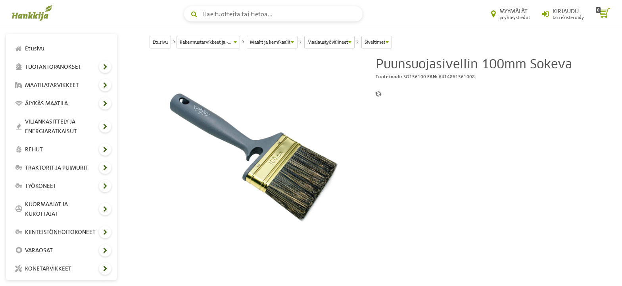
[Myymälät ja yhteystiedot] (510, 14)
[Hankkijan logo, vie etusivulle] (34, 13)
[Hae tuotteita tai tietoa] (273, 13)
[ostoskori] (603, 14)
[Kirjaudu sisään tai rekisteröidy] (563, 14)
